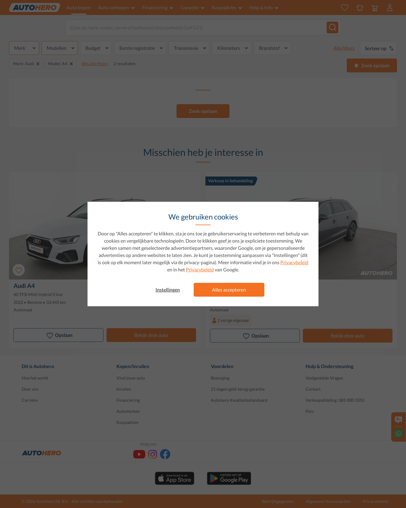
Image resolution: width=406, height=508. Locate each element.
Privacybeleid (294, 262)
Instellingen (167, 289)
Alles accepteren (229, 289)
